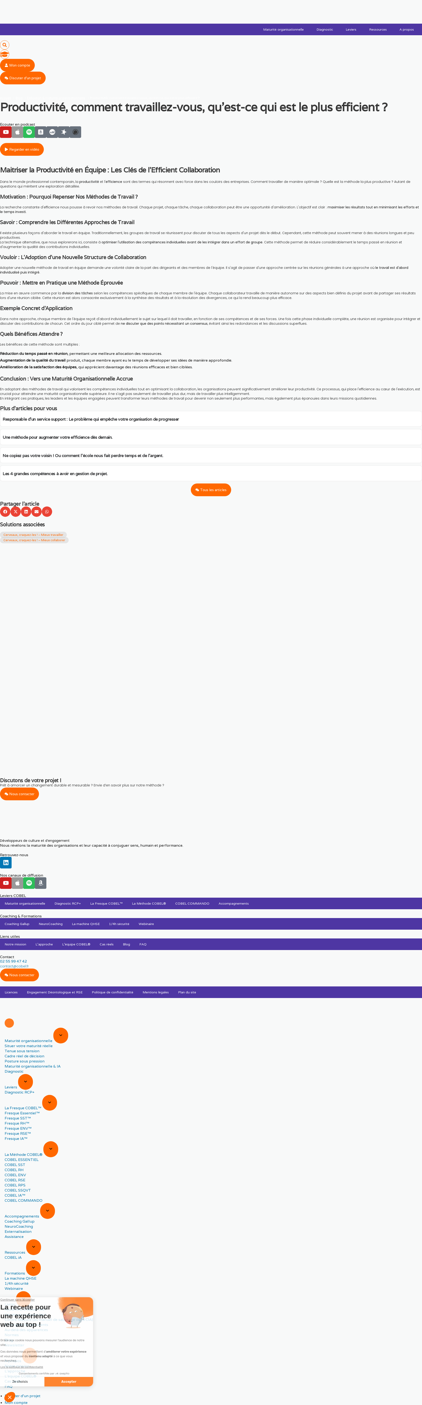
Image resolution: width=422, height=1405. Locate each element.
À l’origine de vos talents (26, 1324)
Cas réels (107, 944)
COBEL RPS (15, 1185)
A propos (407, 29)
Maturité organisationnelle (283, 29)
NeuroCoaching (51, 924)
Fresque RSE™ (18, 1133)
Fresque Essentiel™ (22, 1113)
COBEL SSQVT (18, 1190)
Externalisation (18, 1231)
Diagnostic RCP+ (67, 903)
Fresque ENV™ (18, 1128)
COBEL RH (14, 1169)
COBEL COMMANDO (192, 903)
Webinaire (146, 924)
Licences (11, 992)
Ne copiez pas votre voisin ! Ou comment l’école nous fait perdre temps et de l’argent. (83, 455)
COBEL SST (15, 1164)
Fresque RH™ (17, 1123)
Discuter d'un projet (22, 1395)
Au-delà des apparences (26, 1329)
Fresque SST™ (18, 1118)
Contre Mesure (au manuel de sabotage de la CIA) (49, 1319)
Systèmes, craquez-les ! (25, 1309)
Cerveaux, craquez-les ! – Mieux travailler (33, 535)
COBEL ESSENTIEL (21, 1159)
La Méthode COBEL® (149, 903)
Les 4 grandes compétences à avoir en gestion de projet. (55, 473)
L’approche (44, 944)
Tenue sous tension (22, 1051)
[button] (4, 45)
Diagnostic (324, 29)
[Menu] (9, 1023)
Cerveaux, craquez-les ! (25, 1314)
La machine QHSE (86, 924)
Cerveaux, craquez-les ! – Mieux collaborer (34, 540)
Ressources (378, 29)
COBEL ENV (15, 1175)
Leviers (351, 29)
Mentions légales (156, 992)
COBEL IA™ (15, 1195)
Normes (12, 1334)
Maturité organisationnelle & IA (33, 1066)
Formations (15, 1273)
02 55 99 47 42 (13, 961)
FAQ (143, 944)
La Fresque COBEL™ (106, 903)
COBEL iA (13, 1257)
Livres (10, 1304)
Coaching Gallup (17, 924)
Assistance (14, 1236)
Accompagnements (234, 903)
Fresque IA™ (16, 1138)
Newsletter (14, 1345)
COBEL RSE (15, 1180)
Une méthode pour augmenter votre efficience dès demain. (57, 437)
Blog (126, 944)
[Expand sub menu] (60, 1035)
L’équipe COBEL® (76, 944)
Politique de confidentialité (112, 992)
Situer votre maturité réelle (29, 1045)
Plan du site (187, 992)
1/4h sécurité (119, 924)
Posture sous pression (25, 1061)
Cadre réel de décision (24, 1056)
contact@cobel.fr (14, 966)
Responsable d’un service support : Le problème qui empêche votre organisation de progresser (91, 419)
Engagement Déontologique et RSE (55, 992)
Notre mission (15, 944)
